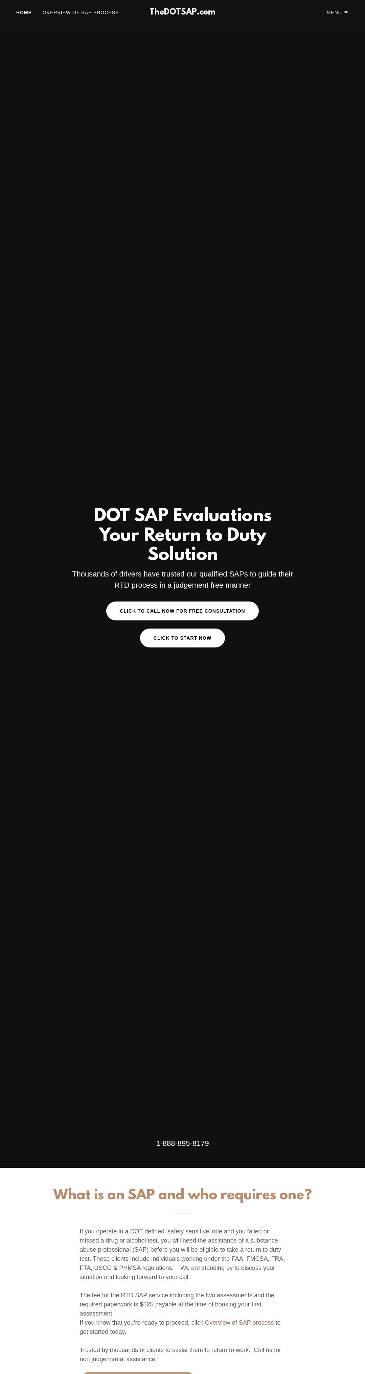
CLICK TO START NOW (182, 638)
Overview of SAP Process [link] (81, 12)
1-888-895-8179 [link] (182, 1143)
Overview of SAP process (240, 1322)
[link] (182, 13)
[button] (338, 12)
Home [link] (24, 12)
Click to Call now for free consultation (182, 611)
